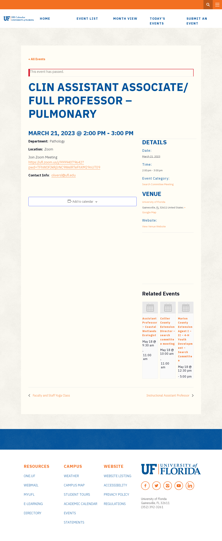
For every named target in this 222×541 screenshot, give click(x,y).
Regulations (115, 504)
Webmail (31, 485)
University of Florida (153, 202)
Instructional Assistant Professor (168, 395)
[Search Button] (208, 4)
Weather (71, 476)
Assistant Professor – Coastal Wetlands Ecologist (149, 327)
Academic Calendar (80, 504)
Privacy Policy (116, 494)
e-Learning (33, 504)
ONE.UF (29, 476)
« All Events (36, 59)
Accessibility (115, 485)
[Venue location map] (161, 258)
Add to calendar (82, 201)
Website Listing (117, 476)
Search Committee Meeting (158, 184)
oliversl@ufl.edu (63, 175)
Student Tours (77, 494)
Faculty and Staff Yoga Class (51, 395)
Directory (32, 513)
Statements (74, 522)
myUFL (29, 494)
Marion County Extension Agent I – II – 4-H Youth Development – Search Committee (185, 339)
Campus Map (74, 485)
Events (70, 513)
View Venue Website (154, 226)
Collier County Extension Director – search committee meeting (167, 331)
